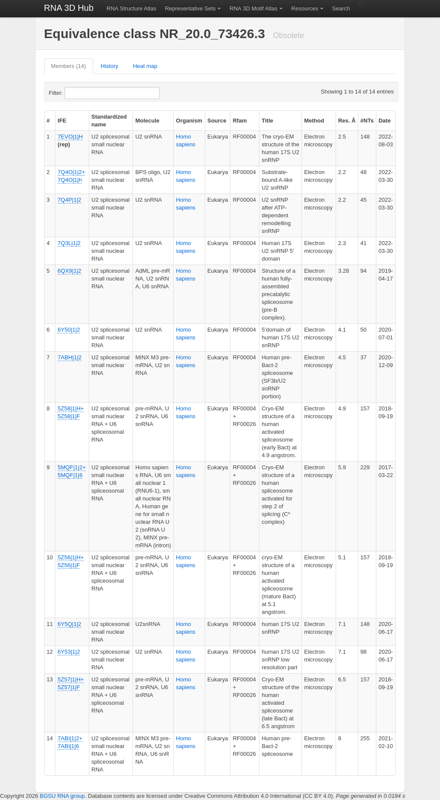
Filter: (77, 93)
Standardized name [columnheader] (109, 120)
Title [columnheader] (267, 120)
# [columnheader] (48, 120)
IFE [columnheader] (62, 120)
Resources (304, 8)
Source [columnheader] (216, 120)
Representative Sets (190, 8)
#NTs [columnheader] (367, 120)
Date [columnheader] (385, 120)
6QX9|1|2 (69, 271)
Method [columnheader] (314, 120)
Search (341, 8)
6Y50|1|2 (69, 329)
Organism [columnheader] (189, 120)
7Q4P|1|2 (69, 200)
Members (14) (68, 66)
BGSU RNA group (62, 796)
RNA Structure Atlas (131, 8)
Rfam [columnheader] (240, 120)
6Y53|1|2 (69, 651)
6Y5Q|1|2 (69, 624)
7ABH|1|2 (69, 357)
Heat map (145, 66)
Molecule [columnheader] (147, 120)
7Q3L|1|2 (69, 243)
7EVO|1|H (70, 136)
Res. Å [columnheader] (347, 120)
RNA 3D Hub (69, 8)
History (109, 66)
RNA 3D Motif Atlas (254, 8)
